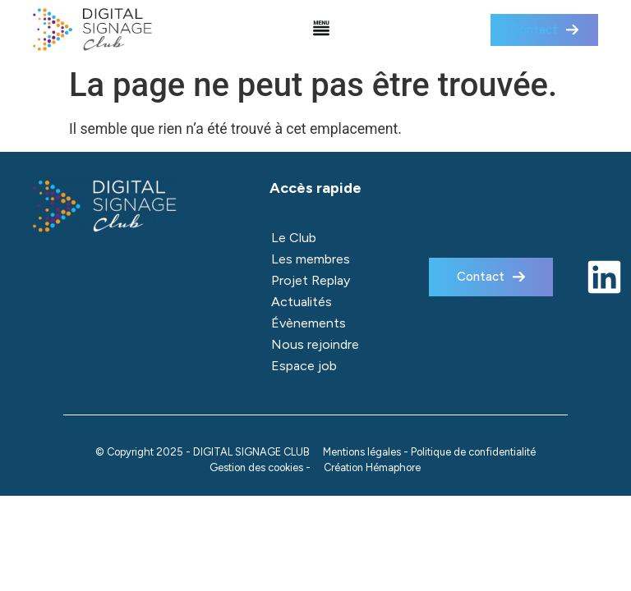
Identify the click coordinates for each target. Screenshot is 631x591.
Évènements (308, 323)
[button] (321, 30)
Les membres (310, 259)
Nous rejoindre (315, 344)
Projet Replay (310, 280)
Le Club (293, 237)
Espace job (304, 365)
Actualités (301, 301)
